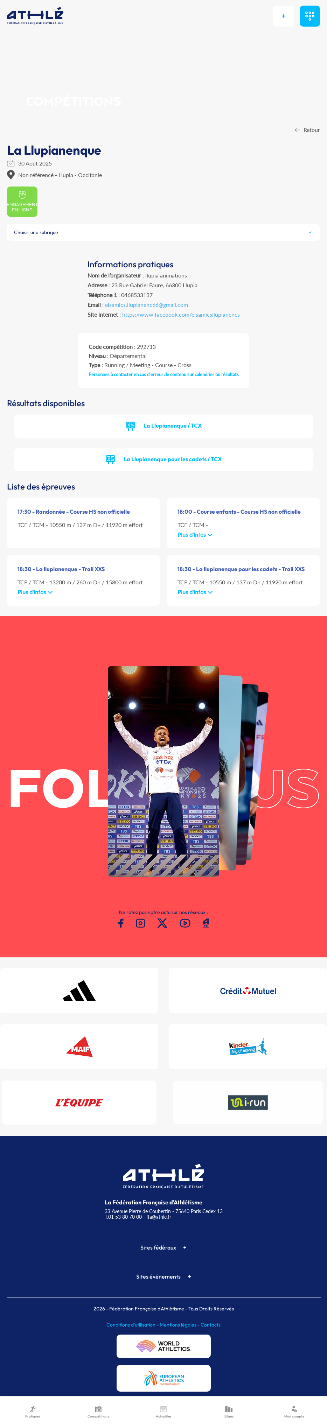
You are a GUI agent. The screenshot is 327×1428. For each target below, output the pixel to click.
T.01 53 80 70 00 (123, 1217)
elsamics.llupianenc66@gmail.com (146, 304)
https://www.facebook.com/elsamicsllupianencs (181, 314)
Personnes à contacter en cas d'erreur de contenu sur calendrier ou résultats (164, 374)
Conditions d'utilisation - (133, 1325)
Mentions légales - (180, 1325)
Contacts (211, 1325)
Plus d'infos (195, 534)
